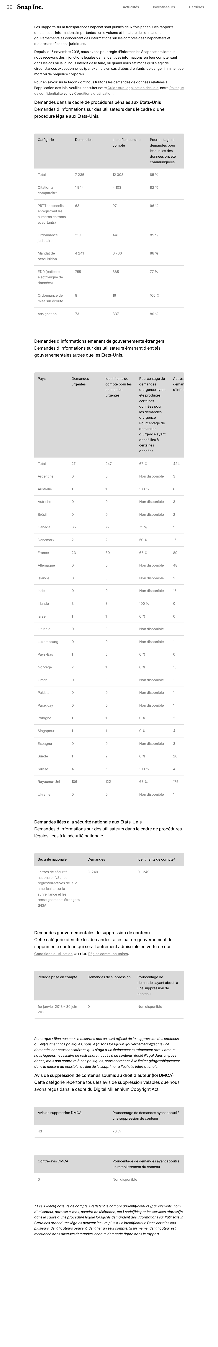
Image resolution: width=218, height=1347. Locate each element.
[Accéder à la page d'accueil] (30, 6)
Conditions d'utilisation (53, 954)
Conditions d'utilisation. (94, 93)
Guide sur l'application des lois (133, 88)
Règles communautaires (108, 954)
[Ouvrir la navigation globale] (9, 7)
